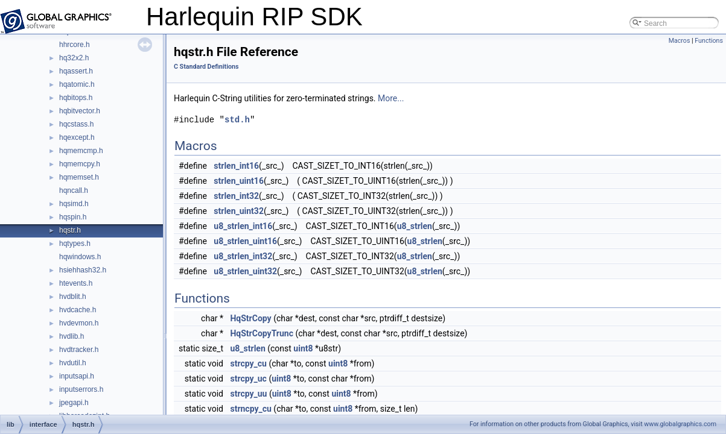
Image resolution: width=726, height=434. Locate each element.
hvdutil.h (72, 363)
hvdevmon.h (78, 323)
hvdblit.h (72, 296)
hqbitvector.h (79, 111)
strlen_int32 (236, 196)
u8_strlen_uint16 (245, 241)
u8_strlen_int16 (243, 226)
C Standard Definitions (206, 67)
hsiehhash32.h (82, 270)
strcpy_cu (248, 363)
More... (391, 98)
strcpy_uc (248, 378)
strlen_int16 (236, 166)
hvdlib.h (71, 336)
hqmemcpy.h (79, 164)
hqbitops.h (75, 97)
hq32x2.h (74, 58)
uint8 (303, 348)
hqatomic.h (77, 84)
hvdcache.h (77, 310)
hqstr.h (70, 230)
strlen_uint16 (239, 181)
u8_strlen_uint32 (245, 271)
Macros (679, 41)
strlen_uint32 (239, 211)
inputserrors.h (81, 389)
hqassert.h (76, 71)
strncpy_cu (250, 409)
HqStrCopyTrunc (261, 333)
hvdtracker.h (78, 349)
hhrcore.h (74, 44)
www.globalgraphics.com (680, 424)
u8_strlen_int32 (243, 256)
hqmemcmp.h (81, 150)
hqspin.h (72, 217)
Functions (709, 41)
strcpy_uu (248, 393)
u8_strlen (414, 226)
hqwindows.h (80, 257)
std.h (237, 119)
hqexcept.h (77, 137)
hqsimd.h (74, 204)
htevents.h (75, 283)
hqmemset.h (79, 177)
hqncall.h (73, 190)
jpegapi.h (74, 402)
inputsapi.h (76, 376)
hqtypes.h (75, 243)
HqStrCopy (250, 318)
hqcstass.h (76, 124)
